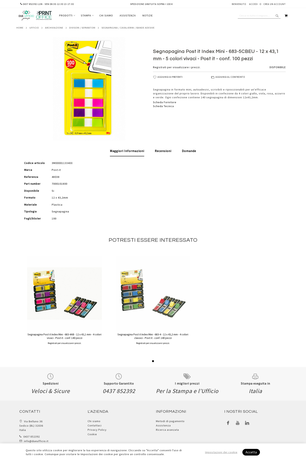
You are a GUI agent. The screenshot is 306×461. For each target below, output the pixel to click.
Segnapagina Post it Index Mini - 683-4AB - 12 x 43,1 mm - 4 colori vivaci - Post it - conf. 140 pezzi (64, 336)
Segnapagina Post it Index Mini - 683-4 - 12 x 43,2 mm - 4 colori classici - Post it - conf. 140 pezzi (152, 336)
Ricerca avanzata (167, 429)
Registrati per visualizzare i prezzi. (177, 67)
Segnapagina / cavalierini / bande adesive (128, 27)
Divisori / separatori (82, 27)
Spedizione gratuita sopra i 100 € (151, 4)
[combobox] (259, 16)
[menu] (106, 15)
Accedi (253, 4)
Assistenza (163, 425)
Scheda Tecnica (163, 106)
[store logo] (35, 16)
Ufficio (34, 27)
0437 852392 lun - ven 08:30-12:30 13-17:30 (47, 4)
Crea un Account (274, 4)
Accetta (251, 452)
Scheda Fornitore (164, 102)
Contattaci (95, 425)
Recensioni (163, 151)
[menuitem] (66, 15)
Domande (189, 151)
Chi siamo (94, 421)
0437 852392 (31, 436)
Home (19, 27)
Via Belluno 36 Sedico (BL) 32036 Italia (31, 426)
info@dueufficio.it (36, 441)
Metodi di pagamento (170, 421)
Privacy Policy (97, 429)
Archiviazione (54, 27)
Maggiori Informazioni (127, 151)
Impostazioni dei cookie (221, 452)
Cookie (92, 434)
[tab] (127, 151)
